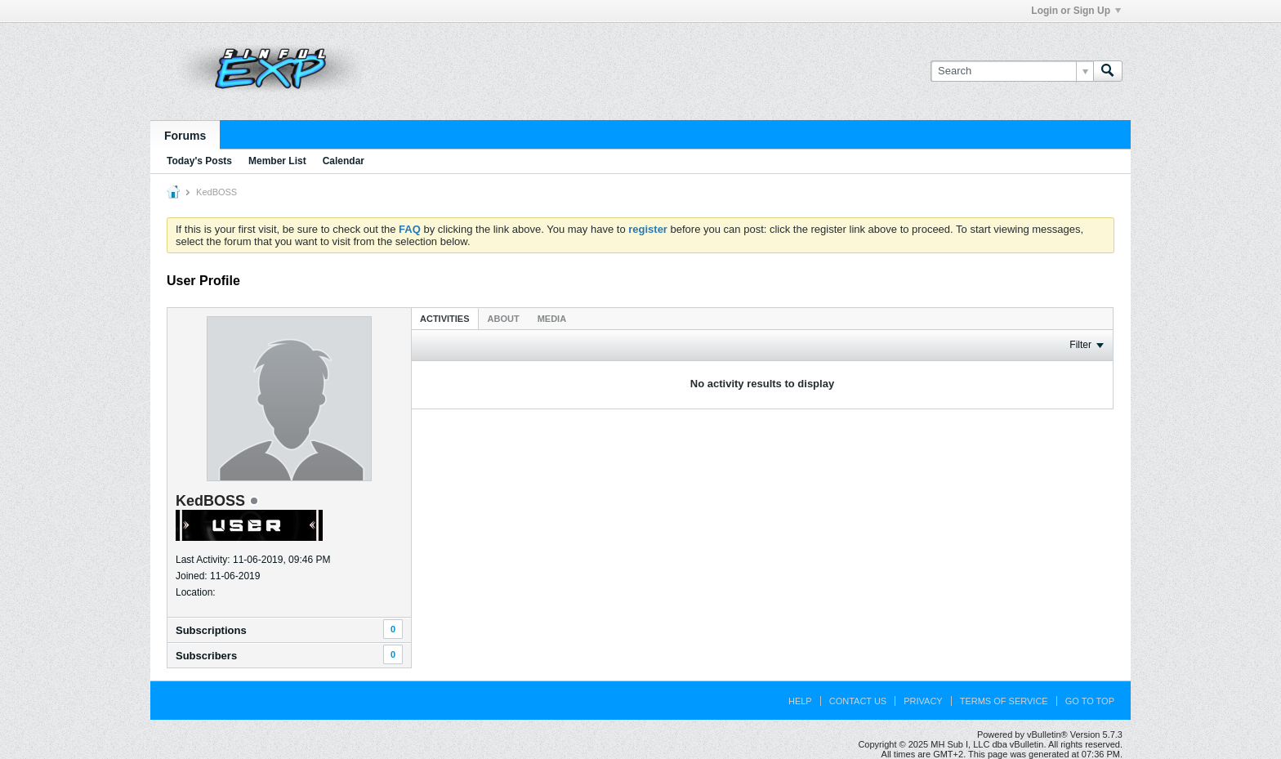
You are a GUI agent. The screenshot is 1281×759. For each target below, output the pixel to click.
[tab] (445, 318)
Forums (185, 135)
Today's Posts (199, 161)
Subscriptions (211, 630)
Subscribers (206, 656)
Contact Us (858, 701)
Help (800, 701)
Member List (277, 161)
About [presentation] (504, 319)
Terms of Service (1004, 701)
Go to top (1089, 701)
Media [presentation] (552, 319)
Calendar (343, 161)
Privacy (923, 701)
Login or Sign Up (1076, 10)
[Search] (1012, 71)
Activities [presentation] (445, 319)
